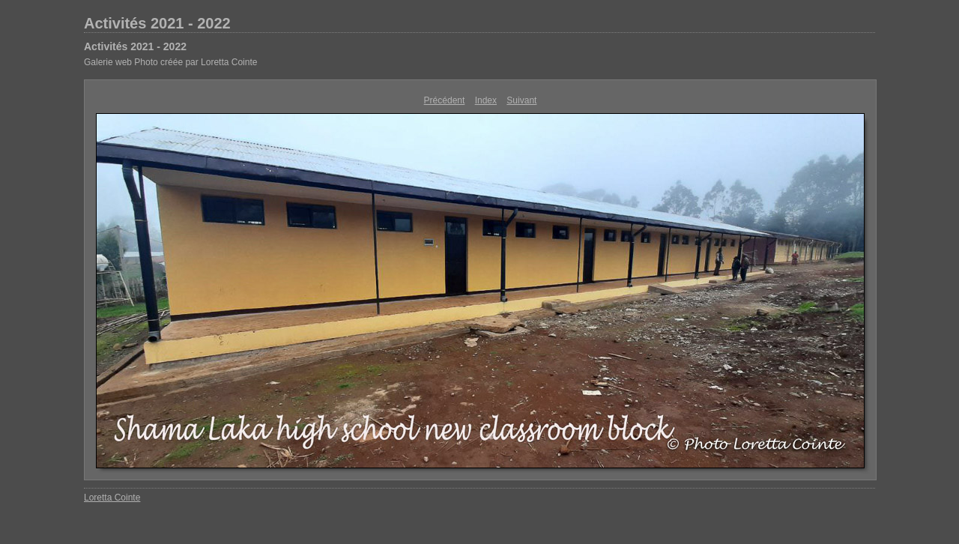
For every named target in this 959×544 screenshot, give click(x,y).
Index (486, 100)
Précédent (444, 100)
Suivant (521, 100)
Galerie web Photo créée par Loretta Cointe (170, 62)
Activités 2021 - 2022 (157, 23)
